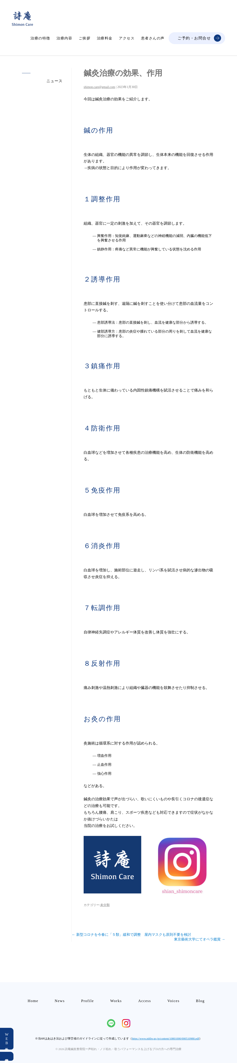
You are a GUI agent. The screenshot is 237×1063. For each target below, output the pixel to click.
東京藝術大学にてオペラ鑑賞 (199, 939)
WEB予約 (7, 1038)
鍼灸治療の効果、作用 (123, 73)
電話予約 (6, 1056)
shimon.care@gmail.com (99, 87)
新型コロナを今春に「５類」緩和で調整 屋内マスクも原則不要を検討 (131, 934)
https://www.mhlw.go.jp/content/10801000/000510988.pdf (165, 1038)
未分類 (105, 905)
